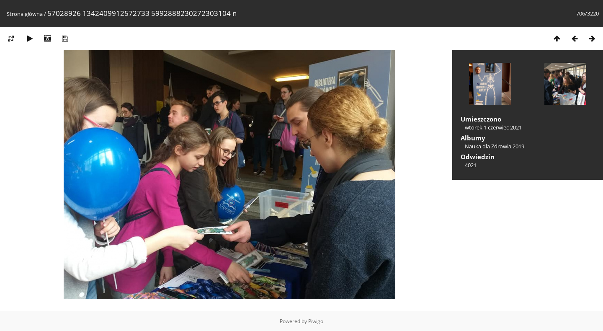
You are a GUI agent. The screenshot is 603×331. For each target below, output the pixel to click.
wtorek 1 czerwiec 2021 (493, 127)
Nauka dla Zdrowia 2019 (494, 146)
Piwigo (315, 321)
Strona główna (25, 14)
